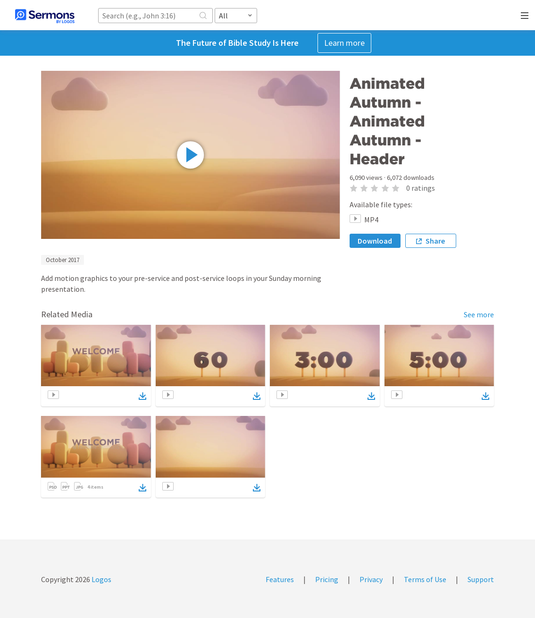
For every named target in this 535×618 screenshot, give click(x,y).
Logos (100, 579)
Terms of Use (425, 579)
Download (375, 241)
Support (481, 579)
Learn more (344, 42)
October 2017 (62, 260)
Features (280, 579)
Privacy (371, 579)
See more (479, 314)
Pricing (326, 579)
